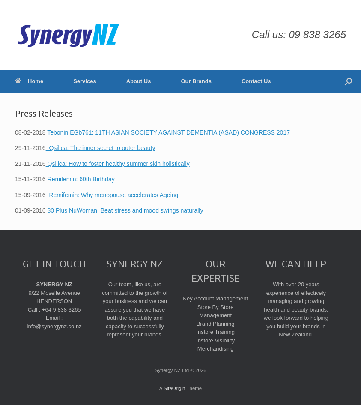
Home (29, 81)
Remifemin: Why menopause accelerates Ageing (112, 195)
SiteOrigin (174, 388)
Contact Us (256, 81)
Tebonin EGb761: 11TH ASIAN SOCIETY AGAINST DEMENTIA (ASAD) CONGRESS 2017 (168, 132)
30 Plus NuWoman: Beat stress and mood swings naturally (124, 210)
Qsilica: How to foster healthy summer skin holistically (118, 163)
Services (84, 81)
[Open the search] (348, 81)
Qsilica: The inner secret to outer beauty (100, 147)
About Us (138, 81)
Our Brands (196, 81)
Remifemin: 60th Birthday (80, 179)
